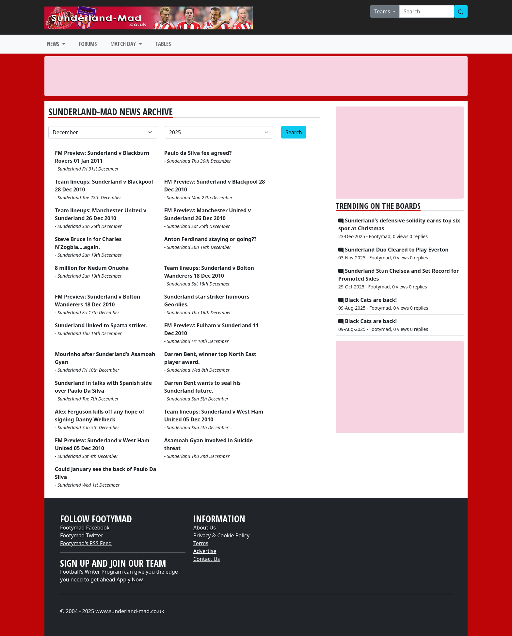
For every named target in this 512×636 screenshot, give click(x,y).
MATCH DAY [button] (123, 44)
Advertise (204, 551)
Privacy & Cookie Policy (221, 535)
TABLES (163, 44)
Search (293, 132)
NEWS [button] (54, 44)
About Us (204, 527)
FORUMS (88, 44)
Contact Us (206, 559)
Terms (200, 543)
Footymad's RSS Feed (86, 543)
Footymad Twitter (81, 535)
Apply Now (130, 579)
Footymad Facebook (84, 527)
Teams (383, 11)
